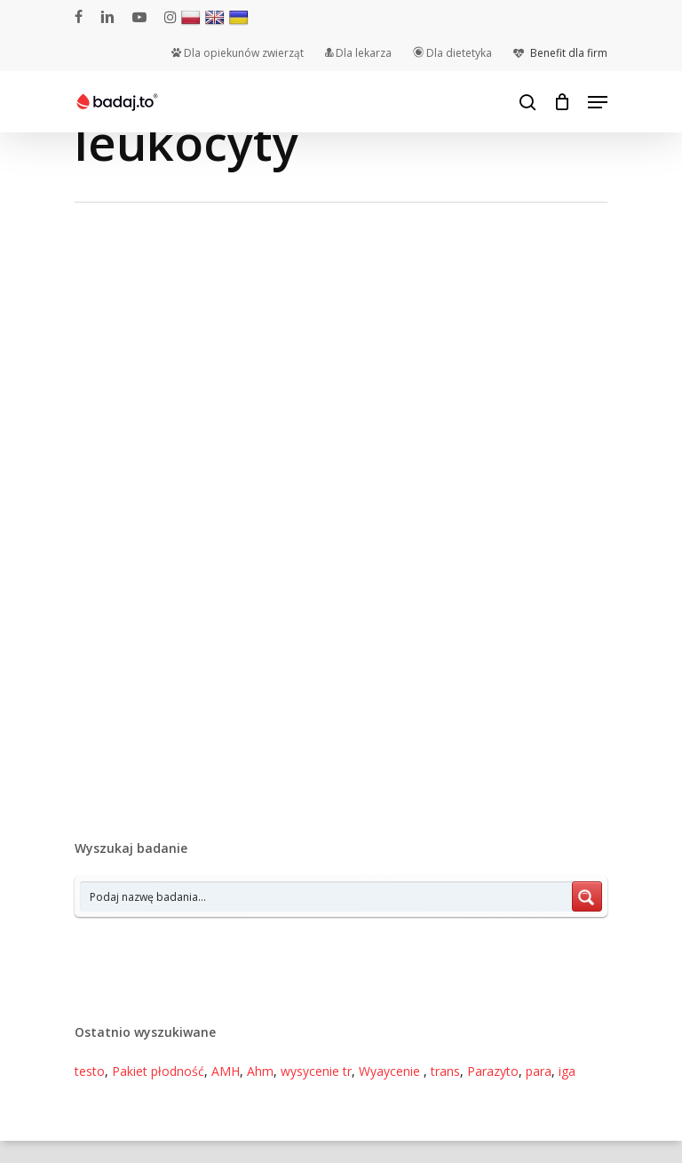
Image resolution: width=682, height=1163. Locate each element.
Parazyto (493, 1071)
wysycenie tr (316, 1071)
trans (445, 1071)
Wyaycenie (391, 1071)
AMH (225, 1071)
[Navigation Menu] (597, 102)
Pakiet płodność (158, 1071)
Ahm (260, 1071)
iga (567, 1071)
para (538, 1071)
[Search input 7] (327, 896)
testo (90, 1071)
